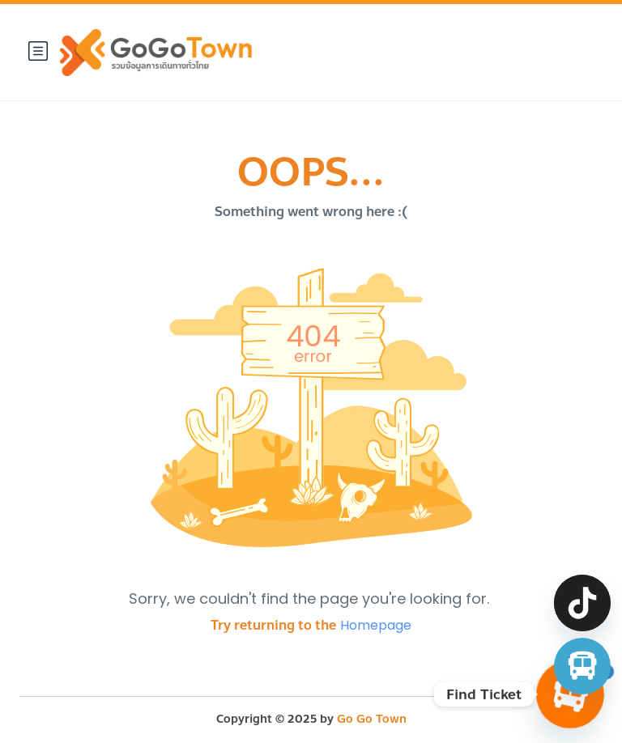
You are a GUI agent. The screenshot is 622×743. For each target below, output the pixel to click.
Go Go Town (372, 719)
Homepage (375, 625)
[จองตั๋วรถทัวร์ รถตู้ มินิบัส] (582, 666)
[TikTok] (582, 603)
